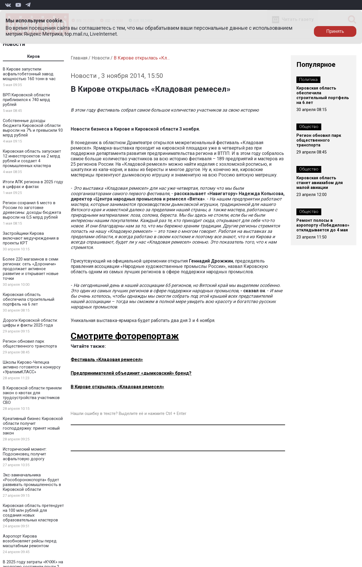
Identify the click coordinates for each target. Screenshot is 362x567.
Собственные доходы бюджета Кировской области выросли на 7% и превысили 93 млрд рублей (33, 128)
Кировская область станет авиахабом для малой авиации (319, 183)
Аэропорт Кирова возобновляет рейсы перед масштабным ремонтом (30, 541)
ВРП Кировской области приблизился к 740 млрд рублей (26, 100)
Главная (79, 58)
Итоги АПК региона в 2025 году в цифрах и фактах (33, 184)
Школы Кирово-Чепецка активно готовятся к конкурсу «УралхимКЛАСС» (32, 367)
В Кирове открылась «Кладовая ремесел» (117, 386)
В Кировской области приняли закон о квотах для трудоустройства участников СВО (32, 395)
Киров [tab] (33, 56)
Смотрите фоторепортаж (125, 336)
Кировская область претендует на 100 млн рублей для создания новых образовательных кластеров (33, 513)
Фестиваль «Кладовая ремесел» (107, 359)
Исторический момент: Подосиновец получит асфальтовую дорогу (25, 454)
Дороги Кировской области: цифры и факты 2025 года (30, 323)
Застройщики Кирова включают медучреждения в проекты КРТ (31, 238)
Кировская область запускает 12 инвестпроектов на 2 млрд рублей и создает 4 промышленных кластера (32, 158)
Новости (14, 44)
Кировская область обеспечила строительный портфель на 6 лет (28, 299)
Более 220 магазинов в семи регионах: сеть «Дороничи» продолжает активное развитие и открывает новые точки (31, 269)
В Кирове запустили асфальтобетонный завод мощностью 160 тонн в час (29, 74)
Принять (335, 31)
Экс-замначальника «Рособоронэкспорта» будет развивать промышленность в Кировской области (32, 482)
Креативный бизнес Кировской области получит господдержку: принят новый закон (33, 426)
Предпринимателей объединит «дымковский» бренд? (131, 373)
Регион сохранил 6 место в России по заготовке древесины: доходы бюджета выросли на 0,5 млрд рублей (32, 210)
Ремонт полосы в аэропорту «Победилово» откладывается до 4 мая (322, 225)
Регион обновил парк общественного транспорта (30, 344)
